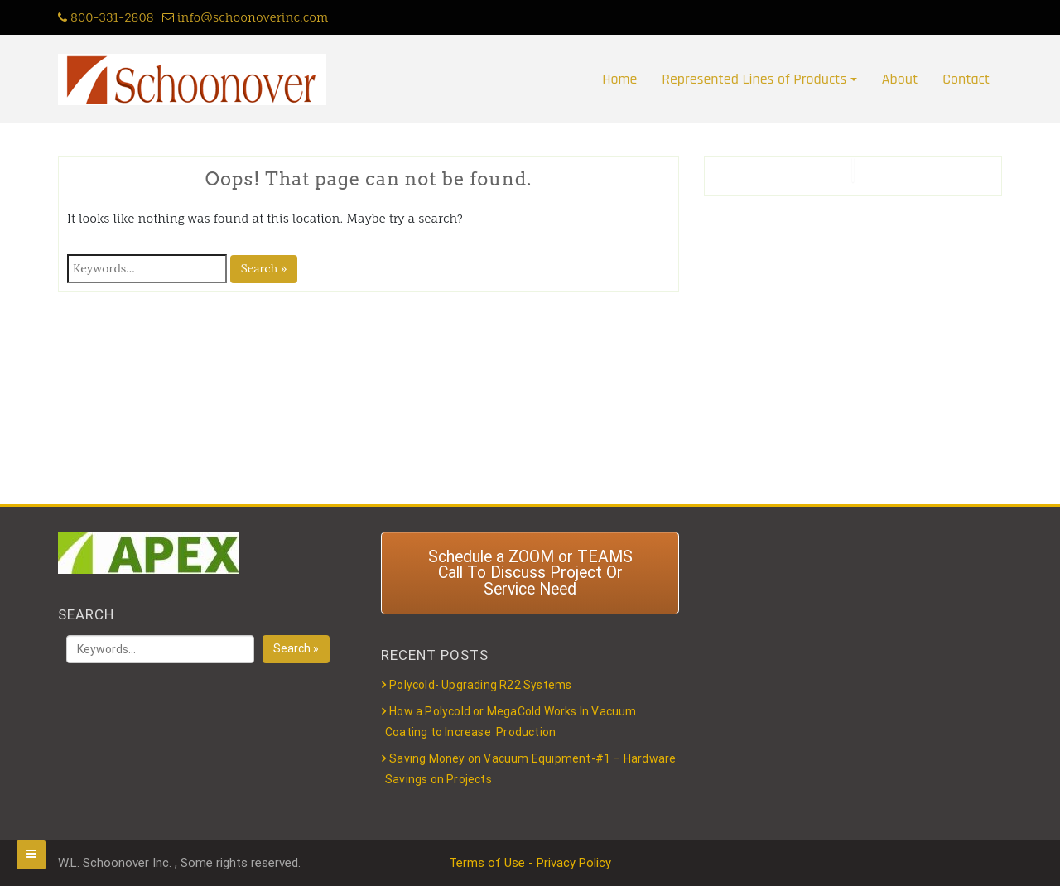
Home (619, 79)
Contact (966, 79)
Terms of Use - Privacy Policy (530, 862)
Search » (264, 268)
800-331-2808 (106, 17)
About (900, 79)
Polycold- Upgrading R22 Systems (480, 684)
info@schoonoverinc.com (245, 17)
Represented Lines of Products (754, 79)
